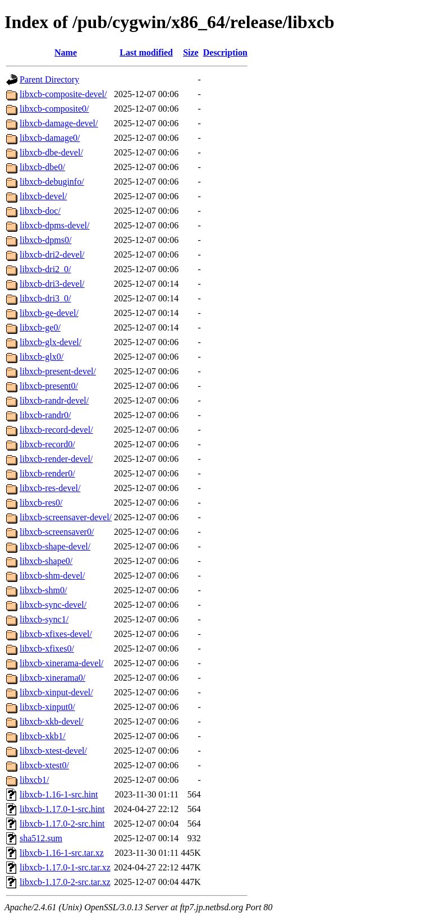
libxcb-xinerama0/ (52, 677)
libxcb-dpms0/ (45, 240)
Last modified (146, 52)
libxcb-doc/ (40, 211)
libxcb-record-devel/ (56, 429)
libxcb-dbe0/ (42, 167)
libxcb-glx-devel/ (50, 342)
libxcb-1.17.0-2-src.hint (62, 823)
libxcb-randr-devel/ (54, 400)
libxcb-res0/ (41, 502)
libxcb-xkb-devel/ (52, 721)
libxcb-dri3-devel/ (52, 283)
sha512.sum (41, 838)
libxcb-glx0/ (41, 356)
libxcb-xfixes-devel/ (56, 634)
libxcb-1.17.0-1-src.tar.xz (65, 867)
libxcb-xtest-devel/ (53, 750)
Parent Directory (49, 79)
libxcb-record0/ (47, 444)
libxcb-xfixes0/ (47, 648)
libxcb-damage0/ (50, 138)
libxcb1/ (34, 780)
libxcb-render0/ (47, 473)
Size (191, 52)
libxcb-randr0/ (45, 415)
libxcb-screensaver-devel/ (66, 517)
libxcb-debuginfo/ (52, 181)
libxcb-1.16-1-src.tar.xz (62, 853)
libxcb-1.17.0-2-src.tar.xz (65, 882)
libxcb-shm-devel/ (52, 575)
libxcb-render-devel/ (56, 459)
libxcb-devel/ (43, 196)
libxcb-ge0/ (40, 327)
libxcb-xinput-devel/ (56, 692)
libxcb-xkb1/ (43, 736)
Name (65, 52)
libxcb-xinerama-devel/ (61, 663)
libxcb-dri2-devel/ (52, 254)
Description (225, 52)
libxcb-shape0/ (46, 561)
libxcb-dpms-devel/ (54, 225)
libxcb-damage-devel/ (59, 123)
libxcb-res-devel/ (50, 488)
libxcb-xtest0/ (44, 765)
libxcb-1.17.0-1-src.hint (62, 809)
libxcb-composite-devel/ (63, 94)
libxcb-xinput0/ (47, 707)
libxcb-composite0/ (54, 108)
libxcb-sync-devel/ (53, 604)
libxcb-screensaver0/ (57, 532)
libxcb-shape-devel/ (55, 546)
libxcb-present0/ (49, 386)
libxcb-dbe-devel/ (51, 152)
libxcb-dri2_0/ (45, 269)
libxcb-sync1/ (44, 619)
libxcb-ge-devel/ (49, 313)
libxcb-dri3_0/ (45, 298)
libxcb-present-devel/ (58, 371)
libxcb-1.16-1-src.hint (59, 794)
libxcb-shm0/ (43, 590)
